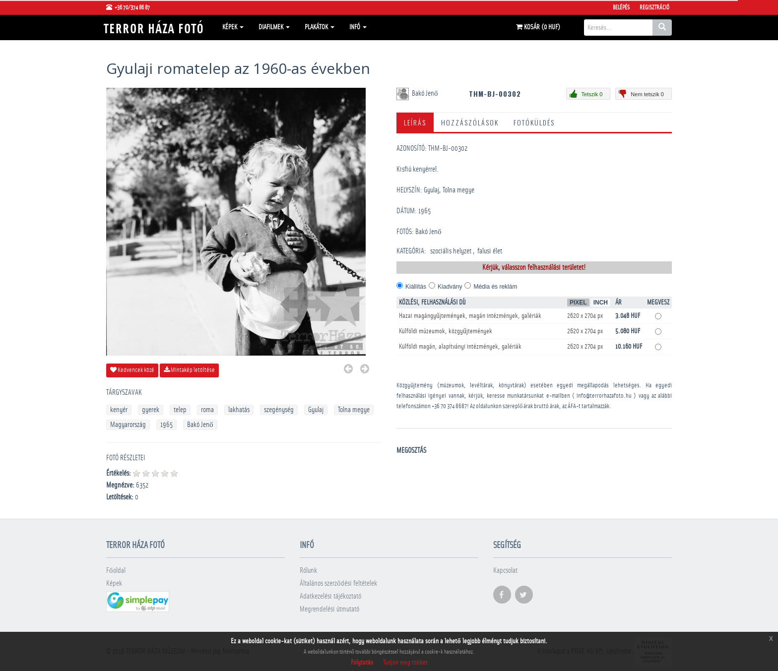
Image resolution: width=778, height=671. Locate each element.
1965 (166, 424)
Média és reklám (495, 286)
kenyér (119, 410)
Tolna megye (354, 410)
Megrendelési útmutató (329, 609)
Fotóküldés (534, 122)
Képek (233, 27)
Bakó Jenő (200, 424)
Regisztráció (654, 7)
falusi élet (489, 251)
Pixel (578, 302)
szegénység (279, 410)
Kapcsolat (505, 570)
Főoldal (116, 570)
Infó (358, 27)
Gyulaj (316, 410)
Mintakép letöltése (189, 369)
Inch (600, 302)
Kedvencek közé (132, 369)
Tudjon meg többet (405, 662)
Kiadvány (450, 286)
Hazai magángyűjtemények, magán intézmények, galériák (470, 315)
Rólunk (308, 570)
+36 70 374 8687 (449, 406)
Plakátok (319, 27)
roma (207, 410)
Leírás (415, 122)
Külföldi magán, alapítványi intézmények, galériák (460, 346)
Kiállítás (415, 286)
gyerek (150, 410)
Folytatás (362, 662)
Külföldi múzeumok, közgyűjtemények (445, 331)
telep (180, 410)
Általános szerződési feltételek (338, 583)
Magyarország (128, 424)
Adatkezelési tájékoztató (330, 596)
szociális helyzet (450, 251)
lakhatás (239, 410)
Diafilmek (274, 27)
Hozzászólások (470, 122)
